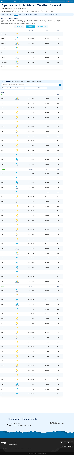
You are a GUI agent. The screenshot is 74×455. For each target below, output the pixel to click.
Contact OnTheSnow (13, 442)
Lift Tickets (56, 14)
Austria (17, 11)
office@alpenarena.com (56, 423)
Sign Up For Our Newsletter (13, 444)
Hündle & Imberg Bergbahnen (33, 11)
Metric (28, 448)
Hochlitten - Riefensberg (47, 11)
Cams (20, 14)
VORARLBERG (5, 8)
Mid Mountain (30, 26)
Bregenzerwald (9, 11)
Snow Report (9, 14)
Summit (42, 26)
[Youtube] (61, 442)
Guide (3, 14)
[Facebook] (72, 442)
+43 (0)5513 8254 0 (54, 422)
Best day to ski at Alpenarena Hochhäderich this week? (36, 87)
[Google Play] (63, 446)
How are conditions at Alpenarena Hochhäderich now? (12, 87)
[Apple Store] (70, 446)
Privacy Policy (8, 448)
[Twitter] (65, 442)
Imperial (31, 448)
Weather (10, 1)
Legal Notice (2, 448)
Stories (19, 1)
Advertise (22, 442)
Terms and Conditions (16, 448)
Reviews (36, 14)
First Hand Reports (27, 14)
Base (19, 26)
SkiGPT (23, 1)
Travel (14, 1)
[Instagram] (68, 442)
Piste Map (41, 14)
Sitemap (22, 448)
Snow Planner (48, 14)
